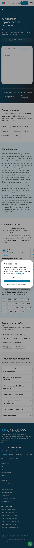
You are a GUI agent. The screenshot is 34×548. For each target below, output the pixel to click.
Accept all (17, 281)
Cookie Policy (20, 273)
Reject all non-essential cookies (17, 284)
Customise (17, 278)
